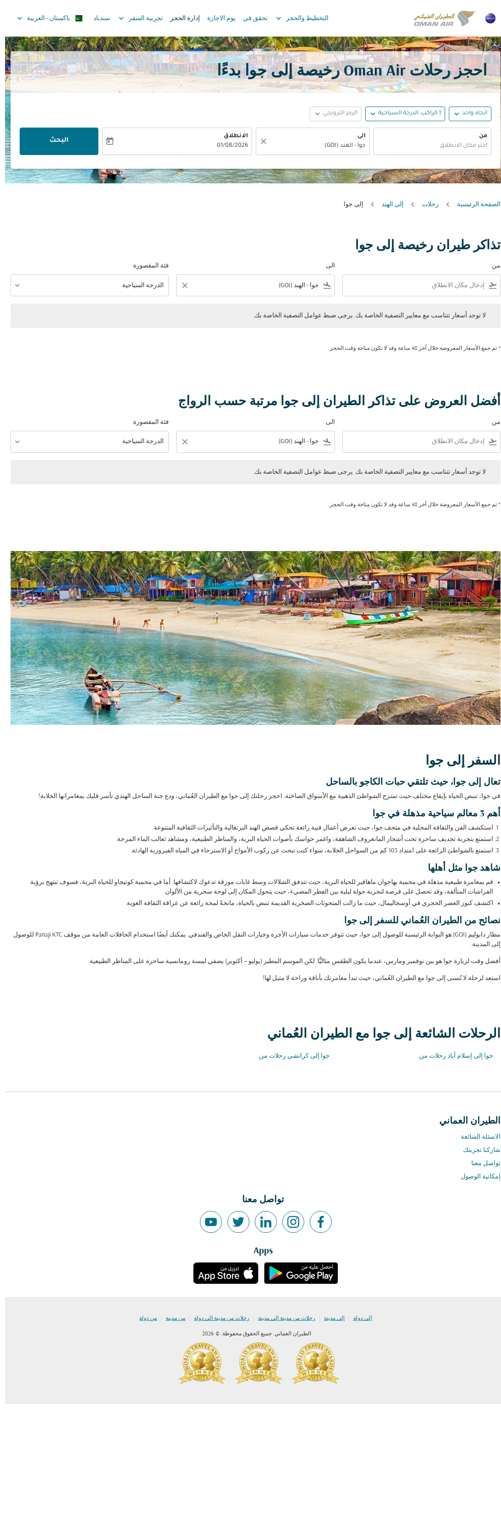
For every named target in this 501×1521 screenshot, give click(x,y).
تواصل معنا (481, 1163)
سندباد (96, 18)
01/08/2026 (227, 146)
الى (356, 136)
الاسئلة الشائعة (476, 1137)
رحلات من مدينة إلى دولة (216, 1318)
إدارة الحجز (180, 18)
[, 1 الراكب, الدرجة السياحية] (404, 113)
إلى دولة (357, 1318)
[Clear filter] (179, 285)
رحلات (425, 204)
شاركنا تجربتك (477, 1150)
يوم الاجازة (216, 18)
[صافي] (257, 141)
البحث (54, 141)
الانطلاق (231, 136)
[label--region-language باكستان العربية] (44, 18)
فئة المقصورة (146, 265)
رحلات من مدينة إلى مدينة (281, 1318)
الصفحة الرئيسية (474, 204)
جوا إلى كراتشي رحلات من (289, 1056)
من (478, 136)
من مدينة (170, 1318)
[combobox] (427, 146)
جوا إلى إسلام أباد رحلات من (451, 1056)
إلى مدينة (329, 1318)
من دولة (143, 1318)
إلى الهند (388, 204)
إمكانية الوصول (476, 1176)
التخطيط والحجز (294, 18)
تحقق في (250, 18)
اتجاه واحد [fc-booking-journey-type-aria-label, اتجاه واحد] (469, 113)
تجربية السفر (133, 18)
